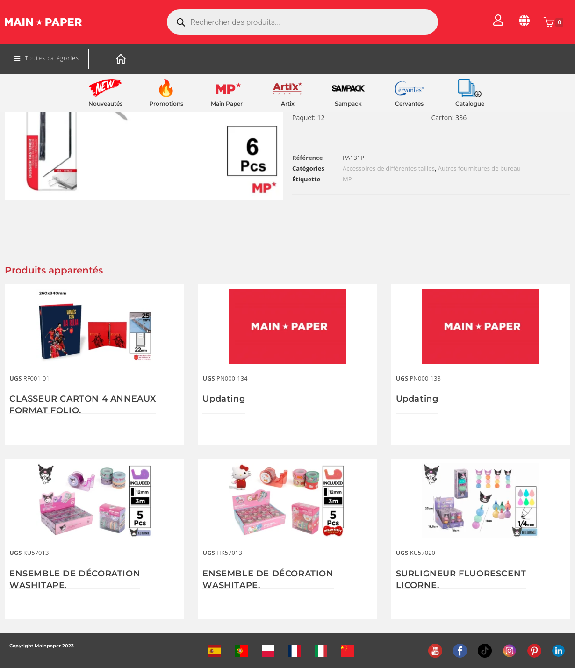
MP (347, 179)
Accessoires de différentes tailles (389, 168)
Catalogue (469, 103)
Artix (288, 103)
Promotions (166, 103)
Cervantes (409, 103)
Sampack (348, 103)
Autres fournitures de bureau (479, 168)
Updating (223, 399)
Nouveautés (105, 103)
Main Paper (227, 103)
